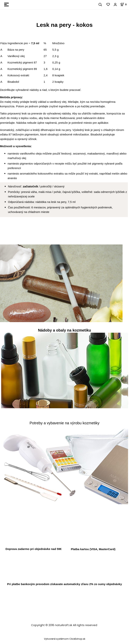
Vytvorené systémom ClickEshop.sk (64, 638)
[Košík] (124, 4)
